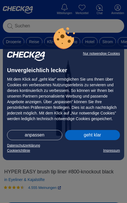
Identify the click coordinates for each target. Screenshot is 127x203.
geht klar (92, 135)
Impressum (111, 151)
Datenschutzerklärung (23, 145)
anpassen (34, 135)
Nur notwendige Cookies (101, 54)
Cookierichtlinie (18, 151)
